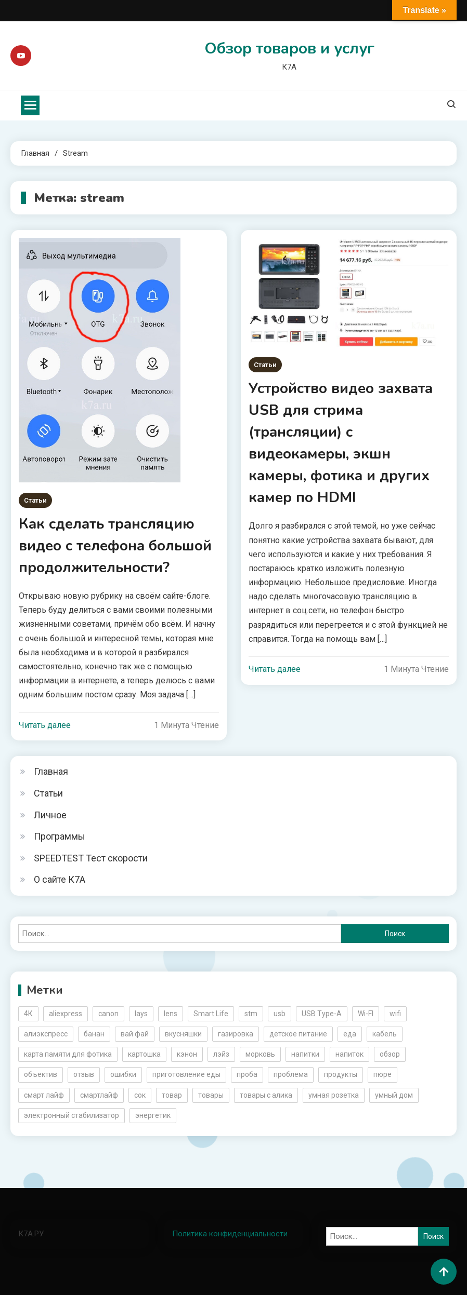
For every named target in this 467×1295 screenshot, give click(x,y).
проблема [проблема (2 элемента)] (291, 1074)
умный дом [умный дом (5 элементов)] (394, 1095)
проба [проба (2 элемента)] (247, 1074)
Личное (50, 815)
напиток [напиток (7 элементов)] (349, 1054)
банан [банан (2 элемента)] (94, 1034)
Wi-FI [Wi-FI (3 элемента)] (365, 1013)
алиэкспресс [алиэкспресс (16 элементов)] (46, 1034)
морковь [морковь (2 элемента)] (260, 1054)
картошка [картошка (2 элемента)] (144, 1054)
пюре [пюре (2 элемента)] (382, 1074)
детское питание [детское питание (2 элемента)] (298, 1034)
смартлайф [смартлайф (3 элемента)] (99, 1095)
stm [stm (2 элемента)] (250, 1013)
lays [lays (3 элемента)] (141, 1013)
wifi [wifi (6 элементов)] (395, 1013)
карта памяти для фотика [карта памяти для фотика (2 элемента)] (68, 1054)
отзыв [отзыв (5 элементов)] (83, 1074)
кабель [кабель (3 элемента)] (384, 1034)
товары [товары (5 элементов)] (211, 1095)
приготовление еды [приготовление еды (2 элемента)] (186, 1074)
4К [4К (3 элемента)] (28, 1013)
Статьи (35, 500)
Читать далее (45, 725)
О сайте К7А (59, 879)
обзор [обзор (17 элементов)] (390, 1054)
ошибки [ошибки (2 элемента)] (123, 1074)
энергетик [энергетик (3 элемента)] (153, 1115)
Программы (59, 836)
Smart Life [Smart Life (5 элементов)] (210, 1013)
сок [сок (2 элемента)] (140, 1095)
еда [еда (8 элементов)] (349, 1034)
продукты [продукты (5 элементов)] (340, 1074)
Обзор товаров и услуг (289, 48)
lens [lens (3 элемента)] (170, 1013)
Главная (51, 771)
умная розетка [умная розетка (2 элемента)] (333, 1095)
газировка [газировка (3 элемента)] (235, 1034)
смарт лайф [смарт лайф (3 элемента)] (44, 1095)
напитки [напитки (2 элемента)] (305, 1054)
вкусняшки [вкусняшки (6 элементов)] (183, 1034)
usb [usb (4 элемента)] (280, 1013)
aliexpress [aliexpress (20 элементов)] (65, 1013)
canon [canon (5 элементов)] (108, 1013)
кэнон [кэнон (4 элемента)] (187, 1054)
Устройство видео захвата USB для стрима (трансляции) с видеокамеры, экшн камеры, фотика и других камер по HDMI (341, 443)
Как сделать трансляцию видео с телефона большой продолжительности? (115, 545)
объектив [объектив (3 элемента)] (40, 1074)
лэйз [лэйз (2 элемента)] (221, 1054)
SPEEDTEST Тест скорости (91, 858)
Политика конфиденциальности (230, 1233)
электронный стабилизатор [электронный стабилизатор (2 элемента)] (71, 1115)
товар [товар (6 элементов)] (172, 1095)
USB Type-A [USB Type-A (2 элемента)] (322, 1013)
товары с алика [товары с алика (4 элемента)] (266, 1095)
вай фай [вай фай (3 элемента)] (135, 1034)
